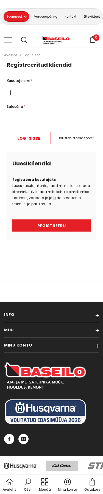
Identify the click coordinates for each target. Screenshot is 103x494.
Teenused (16, 16)
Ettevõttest (91, 16)
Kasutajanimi (19, 80)
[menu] (8, 40)
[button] (28, 485)
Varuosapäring (45, 16)
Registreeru (51, 226)
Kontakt (70, 16)
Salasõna (16, 106)
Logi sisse (32, 55)
